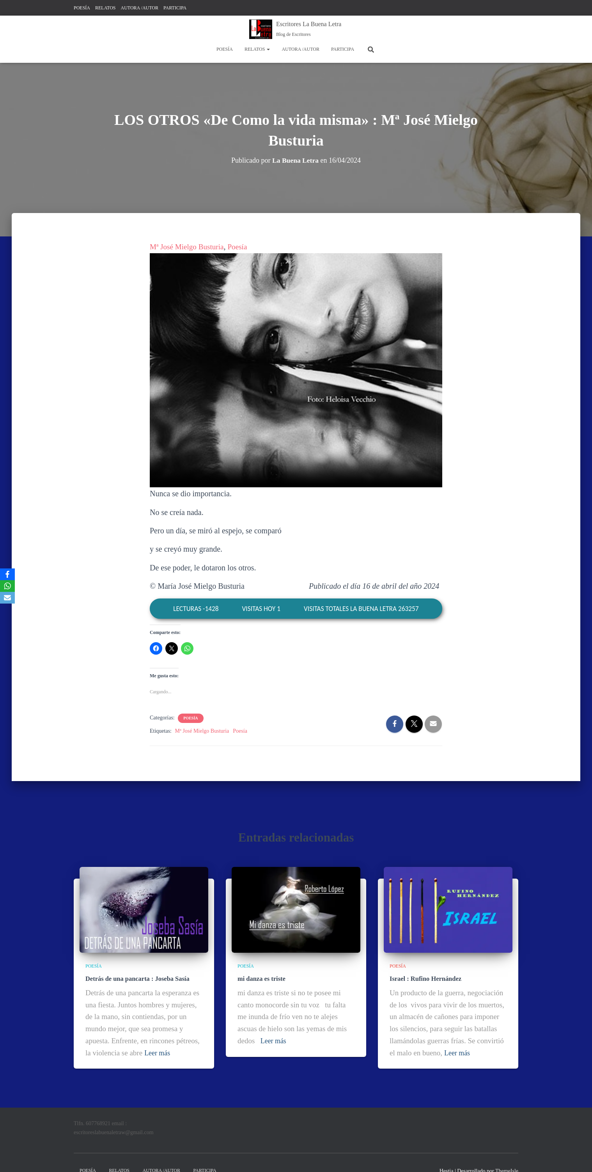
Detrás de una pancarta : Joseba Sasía (136, 978)
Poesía (241, 246)
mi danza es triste (261, 978)
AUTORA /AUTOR (139, 8)
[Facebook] (7, 574)
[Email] (7, 598)
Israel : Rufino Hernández (424, 978)
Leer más (158, 1052)
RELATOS (105, 8)
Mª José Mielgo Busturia (188, 246)
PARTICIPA (174, 8)
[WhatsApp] (7, 586)
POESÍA (82, 8)
